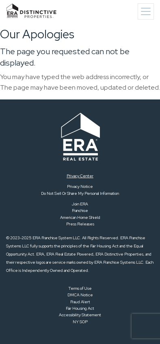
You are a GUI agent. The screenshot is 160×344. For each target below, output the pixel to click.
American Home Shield (80, 217)
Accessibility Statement (80, 315)
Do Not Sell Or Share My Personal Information (80, 193)
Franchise (80, 210)
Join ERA (80, 204)
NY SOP (80, 321)
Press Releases (80, 224)
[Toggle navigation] (146, 11)
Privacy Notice (80, 186)
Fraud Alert (80, 301)
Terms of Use (80, 288)
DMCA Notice (80, 295)
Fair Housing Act (80, 308)
